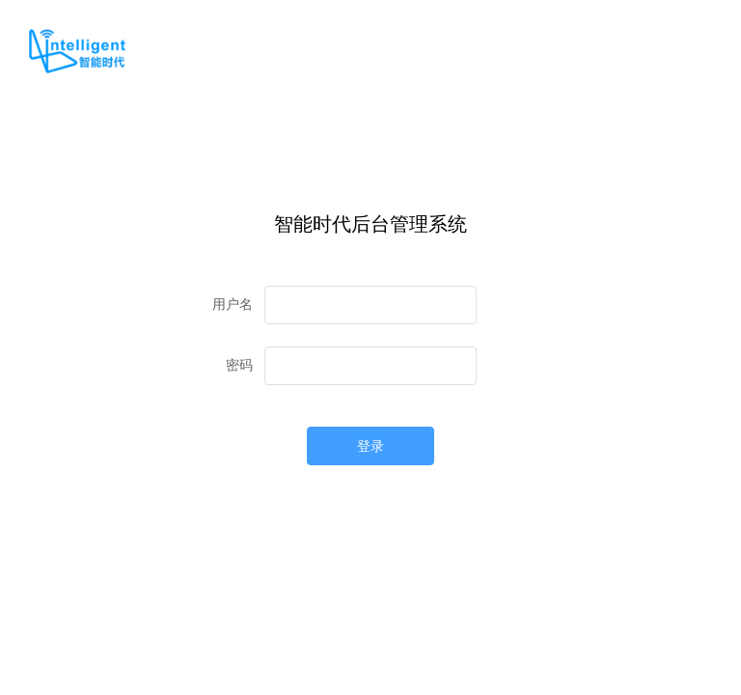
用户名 (232, 304)
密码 (239, 365)
